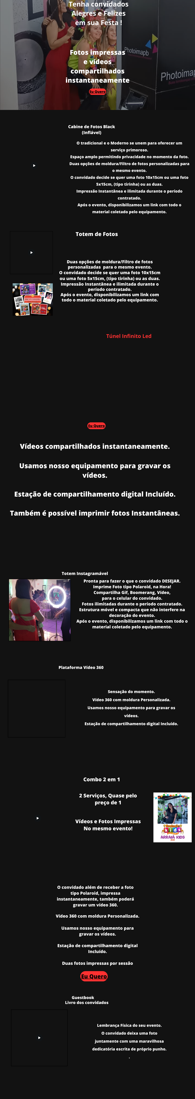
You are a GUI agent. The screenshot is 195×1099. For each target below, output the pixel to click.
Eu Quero (97, 91)
